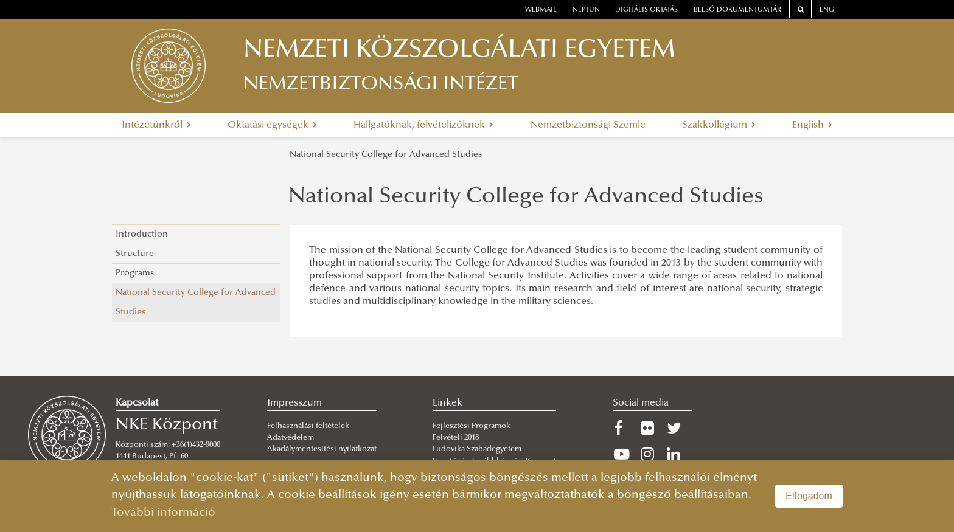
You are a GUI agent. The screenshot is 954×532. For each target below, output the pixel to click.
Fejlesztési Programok (471, 426)
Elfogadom (808, 496)
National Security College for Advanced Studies (386, 154)
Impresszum (294, 403)
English (812, 125)
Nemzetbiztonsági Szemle (588, 125)
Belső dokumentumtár (737, 10)
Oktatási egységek (272, 125)
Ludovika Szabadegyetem (477, 449)
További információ (163, 513)
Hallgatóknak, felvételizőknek (423, 125)
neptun (586, 10)
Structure (135, 253)
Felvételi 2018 (456, 437)
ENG (827, 10)
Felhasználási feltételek (308, 426)
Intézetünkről (156, 125)
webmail (541, 10)
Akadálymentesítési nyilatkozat (322, 449)
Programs (135, 273)
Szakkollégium (719, 125)
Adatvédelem (290, 437)
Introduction (142, 234)
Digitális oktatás (646, 10)
